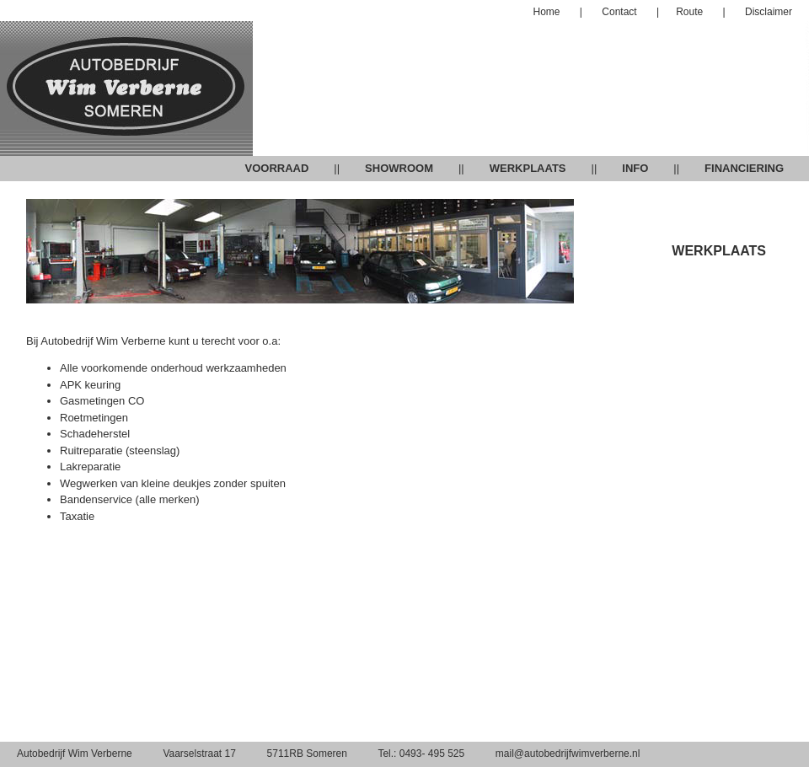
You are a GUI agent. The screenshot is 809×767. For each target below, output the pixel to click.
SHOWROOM (399, 168)
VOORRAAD (276, 168)
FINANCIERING (744, 168)
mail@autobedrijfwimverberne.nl (568, 753)
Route (689, 12)
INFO (635, 168)
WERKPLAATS (528, 168)
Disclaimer (767, 12)
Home (546, 12)
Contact (621, 12)
